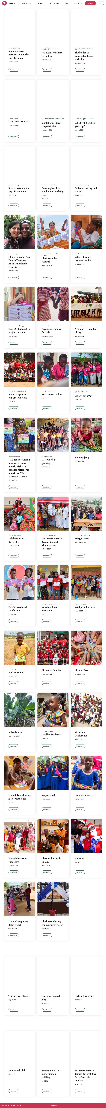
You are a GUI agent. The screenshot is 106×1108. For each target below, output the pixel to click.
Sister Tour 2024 (83, 395)
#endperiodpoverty (85, 607)
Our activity (25, 3)
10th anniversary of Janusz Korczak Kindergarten (52, 542)
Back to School (16, 672)
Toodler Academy (51, 734)
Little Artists (81, 670)
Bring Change (82, 538)
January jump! (82, 457)
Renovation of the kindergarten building (51, 1074)
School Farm (15, 732)
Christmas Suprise (51, 670)
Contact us (78, 3)
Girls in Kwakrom (84, 996)
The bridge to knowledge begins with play (84, 56)
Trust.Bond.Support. (19, 121)
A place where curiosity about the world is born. (18, 54)
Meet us (12, 3)
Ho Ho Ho (80, 858)
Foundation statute (53, 1105)
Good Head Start (83, 795)
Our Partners (54, 3)
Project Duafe (49, 795)
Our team (40, 3)
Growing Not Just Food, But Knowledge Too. (53, 191)
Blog (66, 3)
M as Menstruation (52, 394)
